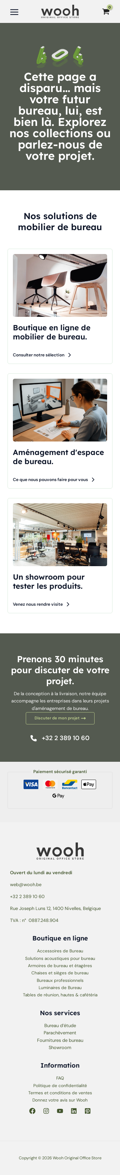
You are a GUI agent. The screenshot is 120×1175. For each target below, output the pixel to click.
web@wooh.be (25, 885)
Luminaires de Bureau (60, 987)
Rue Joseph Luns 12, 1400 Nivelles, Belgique (55, 909)
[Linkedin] (74, 1111)
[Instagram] (46, 1111)
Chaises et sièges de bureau (60, 973)
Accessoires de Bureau (60, 951)
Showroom (60, 1048)
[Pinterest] (88, 1111)
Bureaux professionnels (60, 980)
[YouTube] (60, 1111)
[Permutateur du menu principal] (14, 12)
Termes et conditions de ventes (60, 1093)
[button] (42, 355)
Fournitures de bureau (60, 1040)
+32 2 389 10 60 (27, 897)
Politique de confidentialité (60, 1085)
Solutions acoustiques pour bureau (60, 958)
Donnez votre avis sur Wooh (60, 1100)
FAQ (60, 1078)
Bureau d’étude (60, 1026)
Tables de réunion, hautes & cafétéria (60, 995)
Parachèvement (60, 1033)
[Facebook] (32, 1111)
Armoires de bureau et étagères (60, 965)
